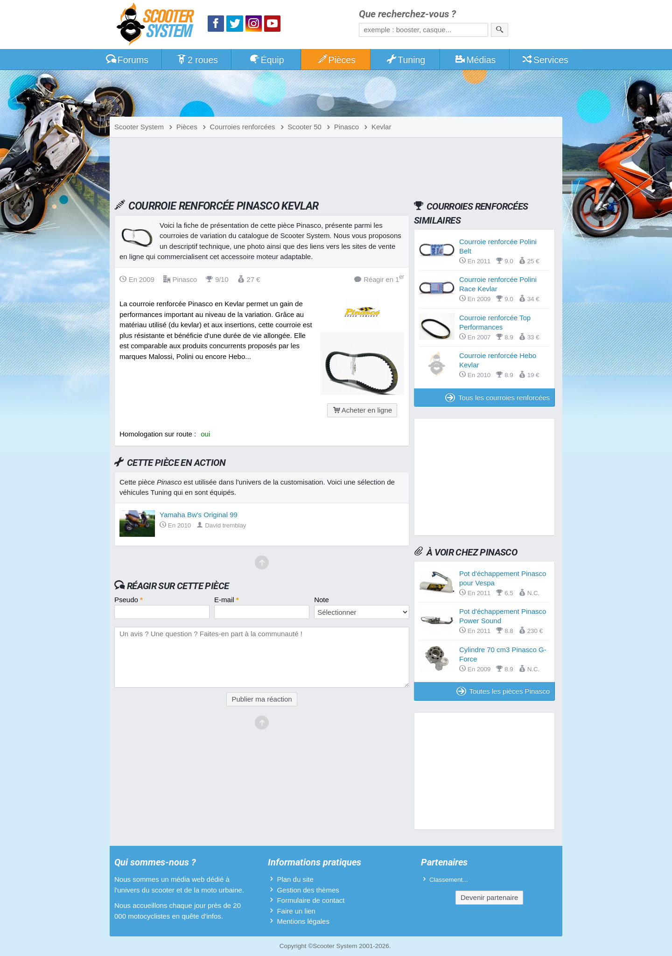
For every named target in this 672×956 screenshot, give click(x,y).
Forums (126, 60)
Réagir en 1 (379, 278)
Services (544, 60)
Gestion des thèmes (308, 890)
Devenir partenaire (489, 897)
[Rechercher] (499, 30)
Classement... (448, 879)
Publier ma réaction (261, 699)
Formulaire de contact (310, 900)
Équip (266, 60)
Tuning (406, 60)
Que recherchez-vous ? (407, 14)
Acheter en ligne (362, 410)
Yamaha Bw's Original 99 (199, 515)
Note (321, 600)
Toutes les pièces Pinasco (503, 691)
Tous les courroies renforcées (497, 397)
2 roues (196, 60)
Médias (475, 60)
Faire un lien (296, 911)
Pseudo (128, 600)
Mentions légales (303, 921)
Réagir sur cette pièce (178, 585)
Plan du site (295, 879)
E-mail (226, 600)
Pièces (336, 60)
